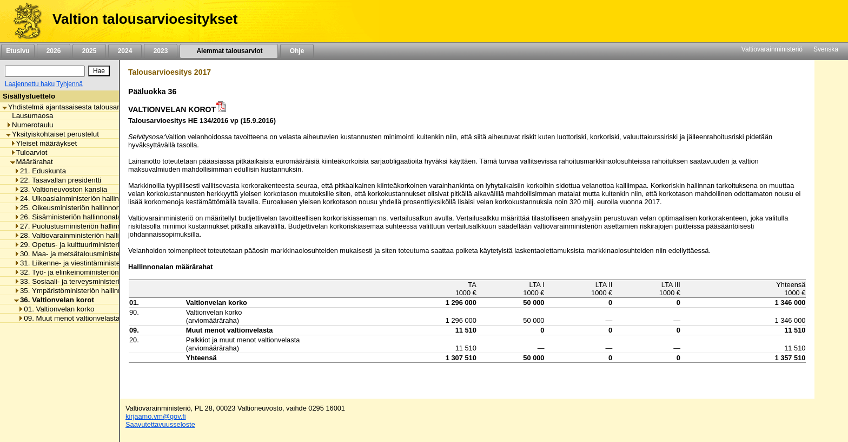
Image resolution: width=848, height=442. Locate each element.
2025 (89, 51)
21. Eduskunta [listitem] (40, 171)
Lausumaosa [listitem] (29, 116)
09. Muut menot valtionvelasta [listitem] (69, 318)
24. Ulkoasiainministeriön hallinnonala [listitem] (77, 198)
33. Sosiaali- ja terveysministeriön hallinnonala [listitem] (91, 281)
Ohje (297, 51)
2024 (125, 51)
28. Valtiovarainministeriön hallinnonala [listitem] (79, 235)
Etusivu (17, 51)
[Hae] (99, 71)
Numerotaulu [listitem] (29, 125)
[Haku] (45, 71)
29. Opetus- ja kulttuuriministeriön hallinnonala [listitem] (91, 244)
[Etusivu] (23, 21)
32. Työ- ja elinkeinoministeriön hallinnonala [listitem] (87, 272)
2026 (53, 51)
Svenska (825, 49)
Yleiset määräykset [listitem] (43, 143)
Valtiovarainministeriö (772, 49)
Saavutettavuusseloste (160, 424)
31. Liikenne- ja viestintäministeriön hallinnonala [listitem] (93, 263)
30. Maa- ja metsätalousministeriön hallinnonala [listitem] (93, 254)
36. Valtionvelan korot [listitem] (54, 300)
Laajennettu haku (30, 84)
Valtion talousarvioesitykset (144, 19)
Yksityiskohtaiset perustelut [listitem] (52, 134)
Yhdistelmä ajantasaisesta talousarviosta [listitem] (70, 107)
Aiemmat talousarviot (228, 51)
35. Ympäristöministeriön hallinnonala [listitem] (77, 291)
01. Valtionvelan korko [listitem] (56, 309)
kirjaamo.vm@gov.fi (155, 416)
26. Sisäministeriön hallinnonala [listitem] (67, 217)
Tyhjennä (69, 84)
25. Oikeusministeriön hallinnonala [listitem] (72, 208)
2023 (160, 51)
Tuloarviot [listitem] (29, 152)
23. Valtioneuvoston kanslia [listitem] (60, 189)
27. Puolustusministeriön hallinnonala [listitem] (76, 226)
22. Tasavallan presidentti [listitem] (57, 180)
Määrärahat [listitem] (31, 162)
